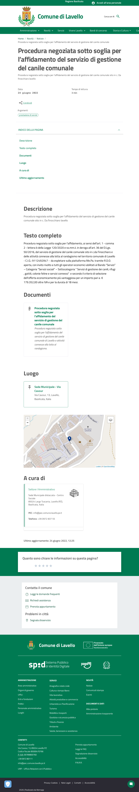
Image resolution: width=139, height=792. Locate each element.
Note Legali (66, 782)
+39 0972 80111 (25, 758)
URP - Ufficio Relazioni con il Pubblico (34, 768)
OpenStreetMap (109, 466)
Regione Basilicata (74, 1)
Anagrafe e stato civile (59, 686)
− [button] (27, 423)
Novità (30, 38)
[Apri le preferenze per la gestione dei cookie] (7, 784)
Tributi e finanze (56, 722)
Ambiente (53, 726)
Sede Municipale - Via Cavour (47, 389)
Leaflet (98, 466)
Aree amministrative (27, 685)
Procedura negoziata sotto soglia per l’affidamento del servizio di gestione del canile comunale (63, 42)
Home (21, 38)
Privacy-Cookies (51, 782)
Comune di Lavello (60, 16)
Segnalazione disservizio (86, 753)
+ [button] (27, 418)
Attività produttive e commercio (63, 699)
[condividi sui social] (25, 103)
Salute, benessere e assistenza (63, 731)
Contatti (22, 739)
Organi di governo (26, 690)
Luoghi (21, 712)
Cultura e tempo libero (59, 690)
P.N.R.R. (78, 762)
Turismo (53, 708)
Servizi (53, 680)
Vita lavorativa (55, 695)
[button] (106, 3)
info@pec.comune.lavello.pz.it (31, 763)
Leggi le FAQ (80, 749)
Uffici (20, 694)
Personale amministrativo (29, 708)
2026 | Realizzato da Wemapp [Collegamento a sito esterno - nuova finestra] (31, 789)
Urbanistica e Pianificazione (61, 704)
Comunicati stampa (95, 690)
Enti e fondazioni (25, 699)
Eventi (89, 694)
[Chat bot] (131, 784)
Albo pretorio (92, 709)
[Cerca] (118, 16)
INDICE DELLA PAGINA (30, 130)
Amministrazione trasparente (99, 713)
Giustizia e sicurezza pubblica (62, 717)
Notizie (40, 38)
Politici (21, 703)
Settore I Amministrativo (41, 489)
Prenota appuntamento (86, 744)
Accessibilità (80, 758)
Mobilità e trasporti (58, 713)
